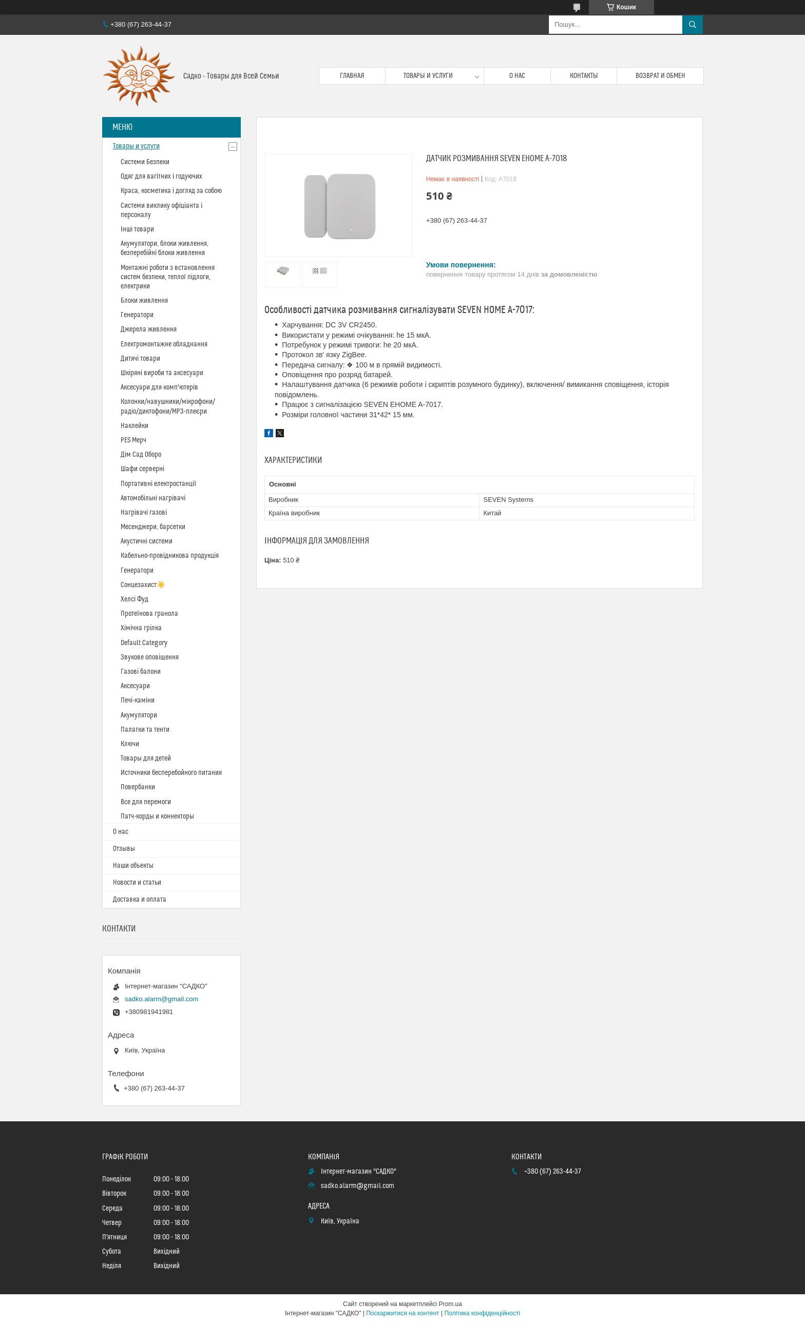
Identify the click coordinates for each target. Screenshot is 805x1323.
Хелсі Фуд (134, 599)
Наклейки (134, 426)
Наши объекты (133, 866)
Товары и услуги (428, 76)
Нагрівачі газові (144, 513)
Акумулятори (139, 715)
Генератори (137, 315)
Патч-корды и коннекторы (157, 816)
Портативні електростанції (158, 484)
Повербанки (138, 787)
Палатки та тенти (145, 730)
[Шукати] (692, 24)
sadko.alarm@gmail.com (161, 999)
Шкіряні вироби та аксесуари (162, 373)
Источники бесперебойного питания (171, 773)
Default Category (144, 643)
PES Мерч (133, 440)
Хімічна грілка (141, 628)
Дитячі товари (140, 359)
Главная (352, 76)
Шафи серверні (142, 469)
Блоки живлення (144, 301)
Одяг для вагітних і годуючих (161, 176)
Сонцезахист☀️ (143, 585)
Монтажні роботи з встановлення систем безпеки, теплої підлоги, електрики (168, 277)
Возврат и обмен (660, 76)
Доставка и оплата (139, 900)
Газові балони (141, 672)
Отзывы (124, 849)
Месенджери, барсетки (153, 527)
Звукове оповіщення (150, 657)
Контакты (584, 76)
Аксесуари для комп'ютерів (159, 387)
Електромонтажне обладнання (164, 344)
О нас (517, 76)
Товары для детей (146, 758)
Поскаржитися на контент (402, 1313)
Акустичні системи (146, 541)
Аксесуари (135, 686)
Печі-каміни (138, 700)
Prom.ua (450, 1304)
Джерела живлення (149, 329)
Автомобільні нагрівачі (153, 498)
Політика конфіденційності (482, 1313)
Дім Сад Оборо (141, 455)
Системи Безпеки (145, 162)
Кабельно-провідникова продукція (170, 556)
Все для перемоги (146, 802)
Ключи (130, 744)
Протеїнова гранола (149, 614)
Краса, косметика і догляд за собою (171, 191)
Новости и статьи (137, 883)
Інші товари (137, 229)
